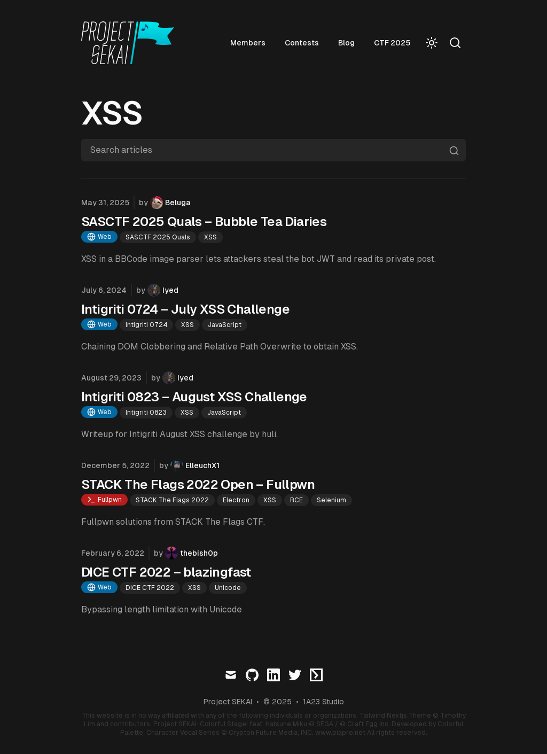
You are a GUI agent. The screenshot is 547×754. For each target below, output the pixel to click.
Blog (346, 42)
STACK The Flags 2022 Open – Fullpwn (198, 484)
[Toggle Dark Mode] (431, 42)
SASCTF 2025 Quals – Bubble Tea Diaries (203, 221)
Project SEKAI (228, 701)
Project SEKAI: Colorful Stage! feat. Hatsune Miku (230, 724)
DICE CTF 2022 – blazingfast (166, 572)
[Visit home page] (131, 42)
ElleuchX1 (202, 465)
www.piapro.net (340, 732)
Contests (302, 42)
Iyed (170, 290)
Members (247, 42)
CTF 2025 (392, 42)
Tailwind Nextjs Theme (395, 715)
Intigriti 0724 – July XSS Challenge (185, 309)
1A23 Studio (323, 701)
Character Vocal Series (183, 732)
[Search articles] (273, 150)
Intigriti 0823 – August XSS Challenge (194, 397)
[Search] (455, 42)
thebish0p (199, 553)
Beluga (178, 202)
